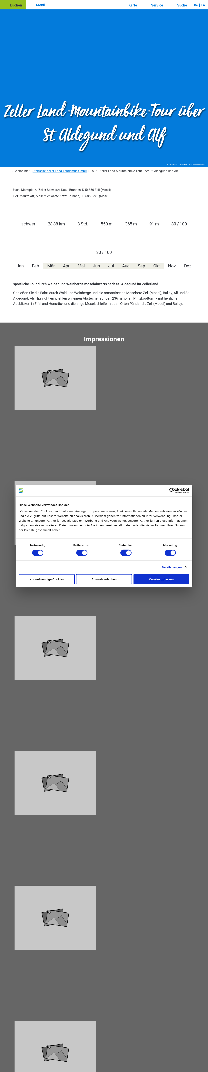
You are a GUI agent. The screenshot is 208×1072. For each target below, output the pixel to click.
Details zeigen (172, 567)
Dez (187, 265)
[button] (13, 4)
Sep (141, 265)
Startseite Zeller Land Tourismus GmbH (60, 171)
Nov (172, 265)
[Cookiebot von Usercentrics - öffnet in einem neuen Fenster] (172, 491)
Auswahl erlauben (103, 579)
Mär (51, 265)
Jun (96, 265)
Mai (81, 265)
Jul (111, 265)
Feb (35, 265)
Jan (20, 265)
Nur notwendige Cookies (46, 579)
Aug (126, 265)
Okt (156, 265)
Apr (66, 265)
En (203, 5)
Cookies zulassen (161, 579)
